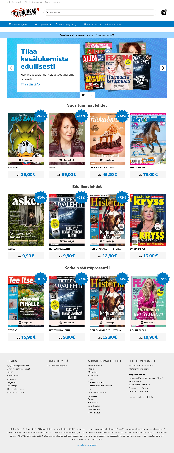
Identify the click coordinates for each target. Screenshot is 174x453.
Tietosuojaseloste (15, 389)
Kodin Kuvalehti (95, 365)
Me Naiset (93, 372)
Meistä (10, 372)
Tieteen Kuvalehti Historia (100, 385)
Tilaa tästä (29, 84)
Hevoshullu (93, 402)
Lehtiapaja (12, 385)
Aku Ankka (93, 375)
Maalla (91, 368)
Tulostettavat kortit (15, 392)
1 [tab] (83, 95)
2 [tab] (87, 95)
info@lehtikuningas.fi (57, 365)
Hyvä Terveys (94, 412)
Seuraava (163, 68)
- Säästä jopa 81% (86, 35)
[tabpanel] (87, 68)
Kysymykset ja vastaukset (18, 365)
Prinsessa (92, 395)
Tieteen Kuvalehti (96, 382)
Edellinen (11, 68)
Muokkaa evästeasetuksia (141, 397)
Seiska (91, 399)
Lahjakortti (12, 382)
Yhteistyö (11, 379)
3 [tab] (91, 95)
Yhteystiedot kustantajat (18, 368)
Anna (90, 389)
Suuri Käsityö (94, 406)
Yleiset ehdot (13, 375)
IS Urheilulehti (94, 409)
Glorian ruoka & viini (97, 392)
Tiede (91, 379)
